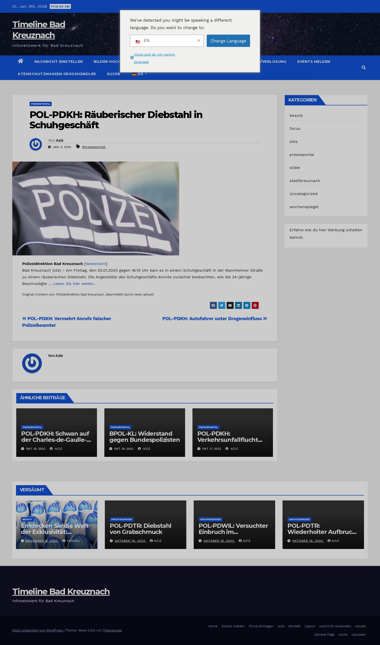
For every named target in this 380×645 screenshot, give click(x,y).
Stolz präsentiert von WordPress (38, 630)
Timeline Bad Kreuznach (61, 591)
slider (295, 167)
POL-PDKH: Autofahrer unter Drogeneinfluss (214, 318)
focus (295, 128)
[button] (364, 67)
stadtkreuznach (305, 180)
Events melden (313, 61)
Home (213, 626)
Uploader (359, 634)
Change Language (228, 40)
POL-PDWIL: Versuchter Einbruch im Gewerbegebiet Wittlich (234, 532)
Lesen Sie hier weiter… (74, 283)
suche (113, 74)
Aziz (59, 140)
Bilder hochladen (114, 61)
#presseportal (94, 147)
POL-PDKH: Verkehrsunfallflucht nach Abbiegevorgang (229, 439)
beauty (296, 115)
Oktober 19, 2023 (130, 541)
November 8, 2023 (42, 541)
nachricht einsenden (335, 626)
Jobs (281, 626)
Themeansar (112, 630)
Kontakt (295, 626)
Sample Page (324, 634)
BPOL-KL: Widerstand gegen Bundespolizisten (144, 436)
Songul (71, 541)
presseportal (40, 103)
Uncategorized (304, 193)
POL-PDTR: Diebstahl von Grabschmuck (140, 528)
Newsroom (96, 263)
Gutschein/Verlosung (262, 61)
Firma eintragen (261, 626)
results (360, 626)
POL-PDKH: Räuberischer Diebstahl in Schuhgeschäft (116, 120)
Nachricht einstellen (58, 61)
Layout (310, 626)
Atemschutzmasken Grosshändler (57, 74)
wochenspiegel (304, 206)
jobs (294, 141)
